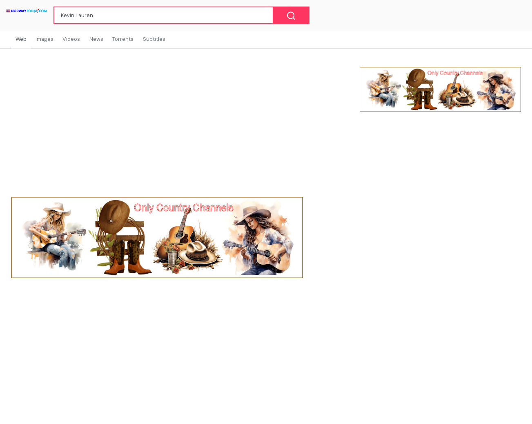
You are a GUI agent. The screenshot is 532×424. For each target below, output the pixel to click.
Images (44, 39)
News (96, 39)
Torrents (123, 39)
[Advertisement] (440, 184)
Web (21, 39)
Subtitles (154, 39)
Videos (71, 39)
